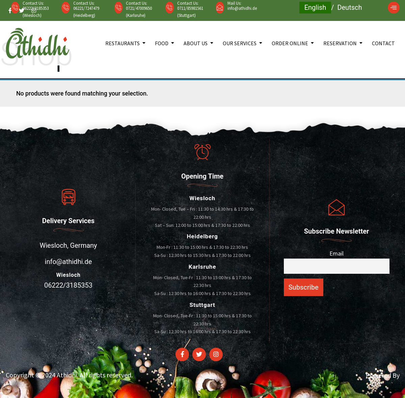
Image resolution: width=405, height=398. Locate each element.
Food (161, 43)
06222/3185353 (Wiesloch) (36, 11)
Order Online (290, 43)
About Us (196, 43)
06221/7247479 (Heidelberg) (86, 11)
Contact (383, 43)
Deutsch (349, 7)
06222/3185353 (68, 285)
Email (336, 253)
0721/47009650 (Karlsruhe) (139, 11)
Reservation (340, 43)
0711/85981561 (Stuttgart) (190, 11)
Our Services (239, 43)
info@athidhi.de (242, 8)
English (315, 7)
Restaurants (122, 43)
